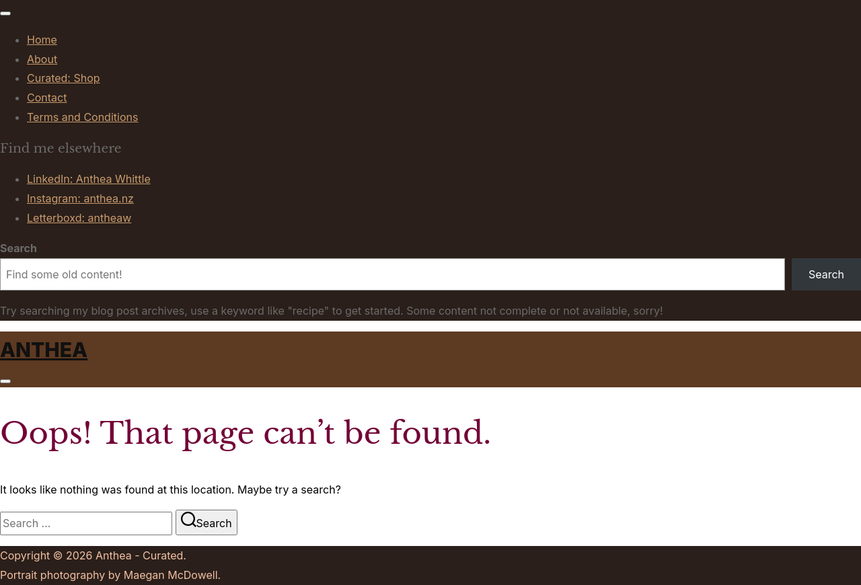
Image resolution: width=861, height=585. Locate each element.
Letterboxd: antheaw (79, 218)
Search (18, 248)
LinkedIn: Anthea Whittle (89, 179)
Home (42, 39)
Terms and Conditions (82, 117)
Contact (47, 97)
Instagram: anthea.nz (80, 198)
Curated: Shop (63, 78)
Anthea (43, 350)
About (42, 59)
